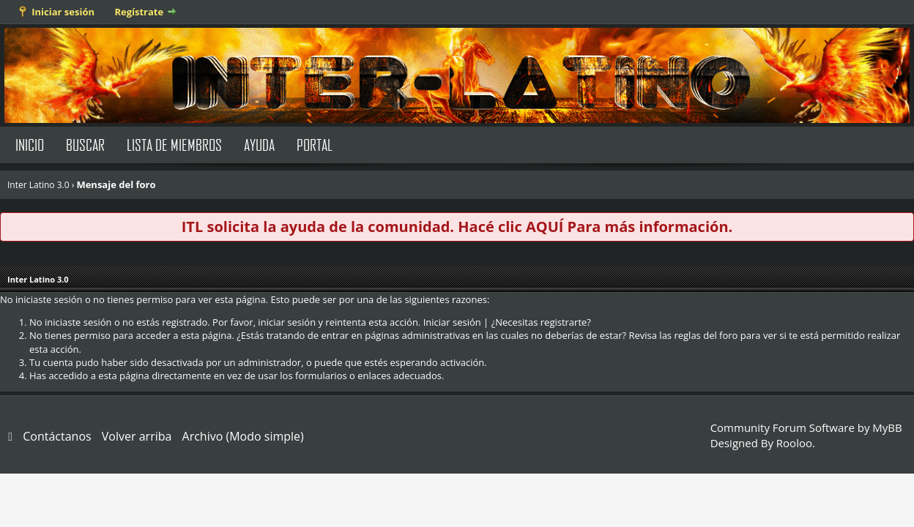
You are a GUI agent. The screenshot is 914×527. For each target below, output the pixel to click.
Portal (314, 144)
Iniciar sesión (62, 12)
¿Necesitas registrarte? (541, 322)
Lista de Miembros (174, 144)
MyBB (887, 427)
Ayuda (259, 144)
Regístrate (138, 12)
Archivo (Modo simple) (243, 436)
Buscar (85, 144)
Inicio (29, 144)
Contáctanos (57, 436)
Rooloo (794, 443)
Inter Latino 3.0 (38, 185)
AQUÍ (544, 226)
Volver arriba (137, 436)
